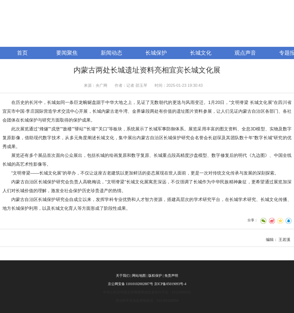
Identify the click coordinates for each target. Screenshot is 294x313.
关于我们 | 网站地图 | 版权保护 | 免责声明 (147, 275)
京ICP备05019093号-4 (170, 284)
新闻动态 (111, 53)
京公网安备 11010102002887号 (130, 284)
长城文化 (200, 53)
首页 (22, 53)
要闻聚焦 (67, 53)
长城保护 (156, 53)
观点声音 (245, 53)
